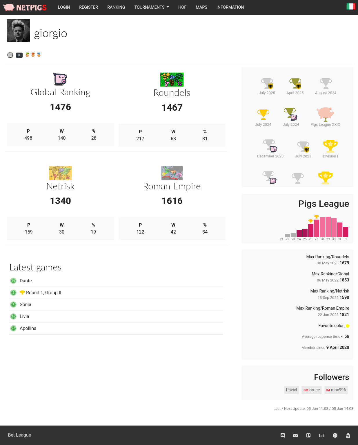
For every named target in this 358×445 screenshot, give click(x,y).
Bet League (19, 435)
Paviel (291, 389)
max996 (336, 390)
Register (88, 7)
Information (230, 7)
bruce (312, 390)
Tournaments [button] (150, 7)
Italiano (351, 7)
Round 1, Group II (35, 292)
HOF (182, 7)
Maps (201, 7)
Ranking (116, 7)
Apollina (23, 328)
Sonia (20, 304)
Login (64, 7)
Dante (20, 280)
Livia (19, 316)
